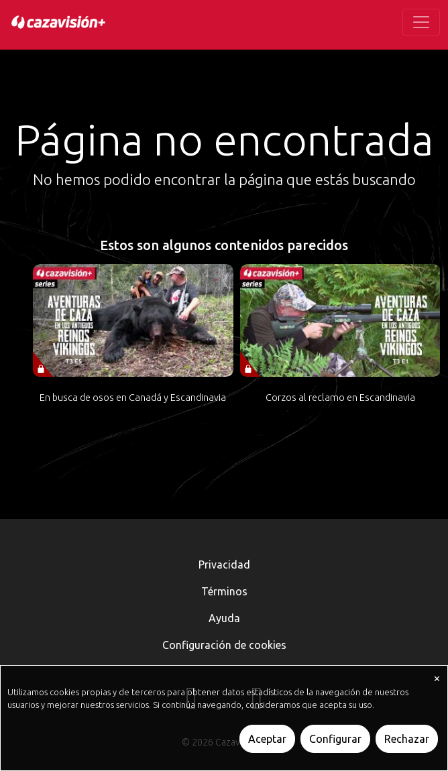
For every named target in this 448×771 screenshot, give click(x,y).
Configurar (335, 739)
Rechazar (406, 739)
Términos (224, 591)
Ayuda (224, 618)
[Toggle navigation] (421, 22)
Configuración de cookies (224, 645)
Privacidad (224, 564)
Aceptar (267, 739)
